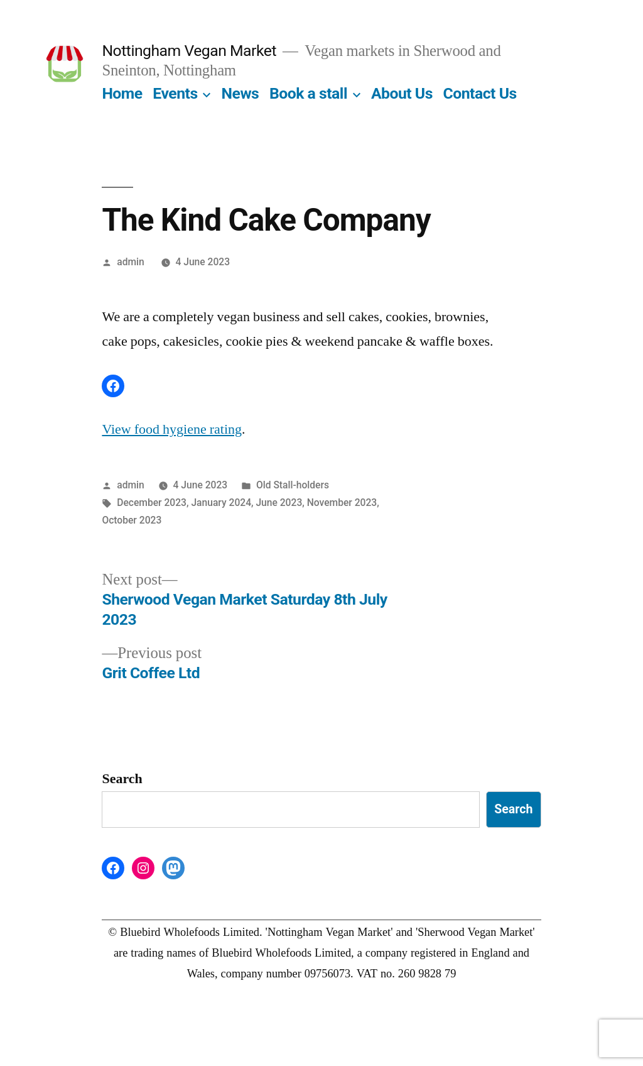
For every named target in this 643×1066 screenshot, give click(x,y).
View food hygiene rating (172, 429)
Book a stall (308, 93)
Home (122, 93)
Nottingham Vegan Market (189, 50)
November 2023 (342, 502)
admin (130, 262)
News (240, 93)
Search (122, 779)
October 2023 (131, 520)
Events (175, 93)
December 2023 (151, 502)
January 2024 (221, 502)
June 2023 (279, 502)
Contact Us (480, 93)
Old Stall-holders (292, 485)
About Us (402, 93)
